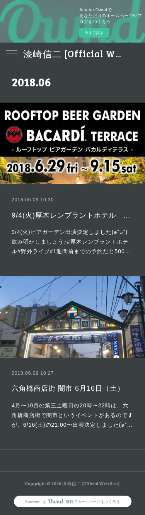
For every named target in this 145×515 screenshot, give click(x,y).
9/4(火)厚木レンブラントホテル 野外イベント (72, 215)
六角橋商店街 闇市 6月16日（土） (68, 388)
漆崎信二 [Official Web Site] (72, 53)
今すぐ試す (94, 33)
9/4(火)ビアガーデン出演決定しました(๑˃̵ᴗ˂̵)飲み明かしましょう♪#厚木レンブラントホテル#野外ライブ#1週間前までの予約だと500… (71, 241)
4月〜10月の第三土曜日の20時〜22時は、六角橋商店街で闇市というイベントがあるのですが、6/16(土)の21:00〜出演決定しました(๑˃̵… (72, 415)
